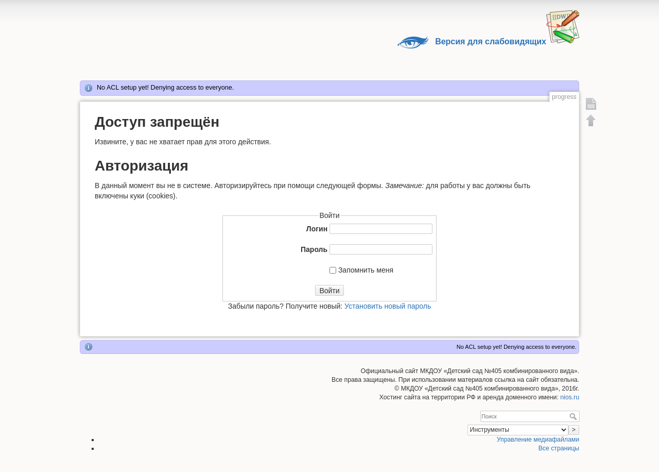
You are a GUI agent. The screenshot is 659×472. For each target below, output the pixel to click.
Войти (329, 290)
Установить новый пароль (387, 306)
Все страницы (559, 448)
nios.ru (569, 397)
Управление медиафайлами (538, 439)
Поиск (574, 416)
